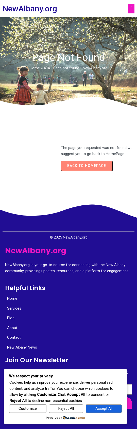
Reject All (66, 408)
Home (35, 68)
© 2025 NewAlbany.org (69, 237)
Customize (28, 408)
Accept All (103, 408)
